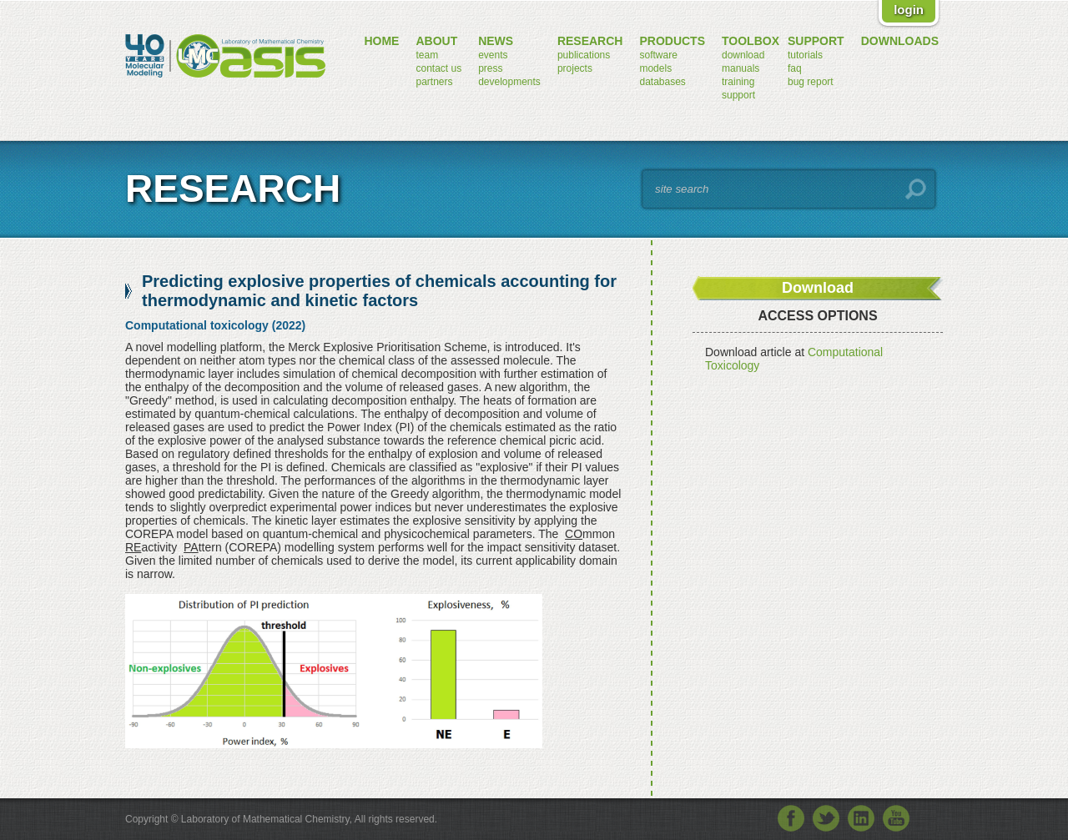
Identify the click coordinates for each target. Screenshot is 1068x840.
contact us (438, 68)
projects (574, 68)
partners (434, 82)
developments (509, 82)
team (427, 55)
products (672, 41)
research (590, 41)
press (490, 68)
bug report (811, 82)
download (743, 55)
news (495, 41)
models (655, 68)
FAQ (795, 68)
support (738, 95)
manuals (740, 68)
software (658, 55)
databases (662, 82)
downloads (900, 41)
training (738, 82)
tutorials (805, 55)
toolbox (750, 41)
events (492, 55)
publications (583, 55)
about (436, 41)
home (381, 41)
